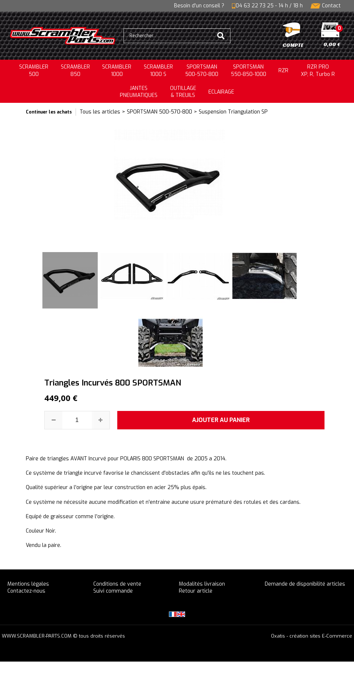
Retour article (195, 590)
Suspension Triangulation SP (233, 111)
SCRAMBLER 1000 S (158, 70)
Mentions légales (28, 583)
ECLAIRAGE (221, 91)
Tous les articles (100, 111)
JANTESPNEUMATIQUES (138, 92)
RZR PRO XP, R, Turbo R (318, 70)
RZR (283, 70)
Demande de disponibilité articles (305, 583)
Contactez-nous (26, 590)
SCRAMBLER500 (33, 70)
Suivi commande (113, 590)
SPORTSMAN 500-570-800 (159, 111)
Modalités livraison (202, 583)
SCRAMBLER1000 (116, 70)
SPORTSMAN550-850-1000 (248, 70)
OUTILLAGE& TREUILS (183, 92)
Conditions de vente (117, 583)
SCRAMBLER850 (75, 70)
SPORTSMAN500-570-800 (201, 70)
